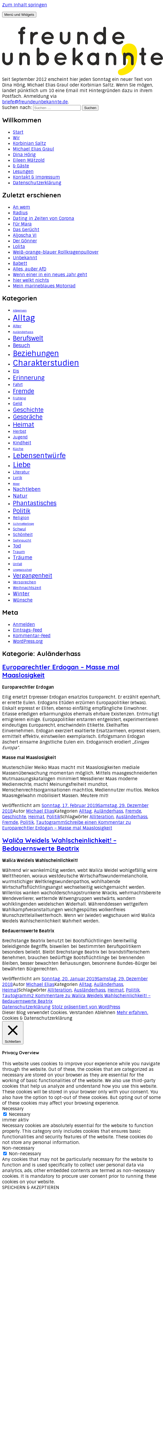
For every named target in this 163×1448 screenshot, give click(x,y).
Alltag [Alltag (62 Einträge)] (24, 318)
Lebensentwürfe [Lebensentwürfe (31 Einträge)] (39, 455)
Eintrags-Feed (27, 630)
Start (18, 132)
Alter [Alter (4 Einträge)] (17, 326)
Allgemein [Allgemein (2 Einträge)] (20, 310)
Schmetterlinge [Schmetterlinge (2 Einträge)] (23, 524)
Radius (20, 213)
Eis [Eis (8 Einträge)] (16, 371)
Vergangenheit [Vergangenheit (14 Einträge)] (32, 575)
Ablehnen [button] (105, 1012)
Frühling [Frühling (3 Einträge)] (19, 398)
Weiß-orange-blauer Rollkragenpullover (55, 252)
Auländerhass (108, 811)
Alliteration (102, 817)
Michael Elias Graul (33, 149)
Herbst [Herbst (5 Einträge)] (19, 431)
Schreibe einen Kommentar (66, 825)
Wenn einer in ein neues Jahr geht (50, 274)
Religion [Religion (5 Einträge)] (21, 517)
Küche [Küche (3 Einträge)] (18, 449)
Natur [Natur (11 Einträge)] (20, 496)
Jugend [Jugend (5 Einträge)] (20, 437)
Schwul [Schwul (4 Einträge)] (19, 529)
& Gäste (21, 166)
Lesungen (23, 171)
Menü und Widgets (19, 15)
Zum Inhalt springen (24, 5)
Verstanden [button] (81, 1012)
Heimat (36, 817)
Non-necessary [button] (18, 1148)
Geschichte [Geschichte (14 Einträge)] (28, 409)
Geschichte (14, 817)
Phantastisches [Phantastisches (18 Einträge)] (34, 503)
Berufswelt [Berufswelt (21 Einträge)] (28, 338)
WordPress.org (28, 641)
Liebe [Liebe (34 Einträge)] (21, 464)
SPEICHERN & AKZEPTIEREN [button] (30, 1187)
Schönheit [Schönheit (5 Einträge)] (23, 534)
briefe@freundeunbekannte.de (35, 102)
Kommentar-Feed (32, 636)
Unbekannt (25, 258)
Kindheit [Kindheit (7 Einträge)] (22, 443)
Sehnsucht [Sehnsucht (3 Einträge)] (22, 540)
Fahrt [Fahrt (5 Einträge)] (18, 384)
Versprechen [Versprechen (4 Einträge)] (24, 582)
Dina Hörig (24, 154)
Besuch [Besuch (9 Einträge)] (21, 345)
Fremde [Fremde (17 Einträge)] (23, 391)
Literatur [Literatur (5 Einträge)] (21, 472)
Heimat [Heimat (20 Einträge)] (23, 425)
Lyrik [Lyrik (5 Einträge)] (17, 478)
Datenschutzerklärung (37, 183)
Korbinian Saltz (29, 143)
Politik (53, 817)
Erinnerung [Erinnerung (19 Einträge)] (29, 378)
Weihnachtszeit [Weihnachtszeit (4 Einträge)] (27, 587)
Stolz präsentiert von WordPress (86, 1007)
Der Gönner (25, 241)
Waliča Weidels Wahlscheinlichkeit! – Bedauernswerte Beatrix (59, 844)
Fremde (133, 811)
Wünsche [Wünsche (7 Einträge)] (23, 600)
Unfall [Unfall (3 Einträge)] (17, 564)
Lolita (19, 246)
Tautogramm (50, 822)
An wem (21, 207)
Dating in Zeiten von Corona (43, 218)
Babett (20, 263)
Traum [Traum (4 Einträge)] (19, 551)
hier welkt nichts (31, 280)
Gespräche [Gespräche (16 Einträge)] (27, 417)
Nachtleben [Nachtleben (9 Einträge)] (27, 489)
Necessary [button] (13, 1109)
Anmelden (24, 624)
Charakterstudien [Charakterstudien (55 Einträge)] (46, 363)
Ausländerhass (131, 817)
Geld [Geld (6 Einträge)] (17, 403)
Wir (16, 138)
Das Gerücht (26, 229)
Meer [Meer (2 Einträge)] (16, 484)
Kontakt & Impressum (36, 177)
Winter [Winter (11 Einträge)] (21, 593)
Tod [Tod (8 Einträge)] (17, 546)
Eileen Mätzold (29, 160)
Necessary (19, 1114)
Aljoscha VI (25, 235)
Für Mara (22, 224)
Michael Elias (40, 811)
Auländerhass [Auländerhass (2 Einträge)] (23, 332)
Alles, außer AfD (29, 269)
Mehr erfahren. (132, 1012)
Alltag (85, 811)
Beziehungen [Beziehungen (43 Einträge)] (36, 353)
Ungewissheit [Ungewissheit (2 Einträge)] (22, 570)
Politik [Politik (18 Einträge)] (21, 511)
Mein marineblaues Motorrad (44, 286)
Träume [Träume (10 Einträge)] (22, 557)
